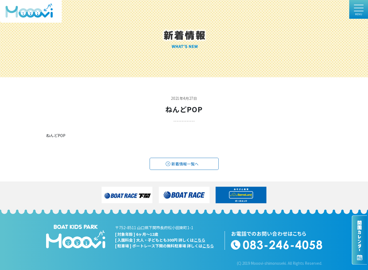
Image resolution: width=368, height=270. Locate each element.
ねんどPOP (55, 135)
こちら (199, 240)
